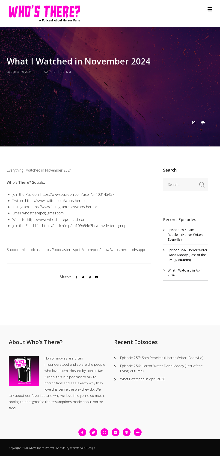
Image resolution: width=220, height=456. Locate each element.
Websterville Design (82, 448)
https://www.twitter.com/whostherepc (55, 200)
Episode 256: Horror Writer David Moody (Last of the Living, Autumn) (187, 255)
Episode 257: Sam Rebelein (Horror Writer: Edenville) (185, 235)
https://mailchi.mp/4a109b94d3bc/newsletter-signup (84, 225)
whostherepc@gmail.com (43, 213)
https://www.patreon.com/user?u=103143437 (77, 194)
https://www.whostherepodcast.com (56, 219)
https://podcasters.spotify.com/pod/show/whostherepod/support (95, 249)
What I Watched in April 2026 (142, 379)
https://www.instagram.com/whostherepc (64, 206)
